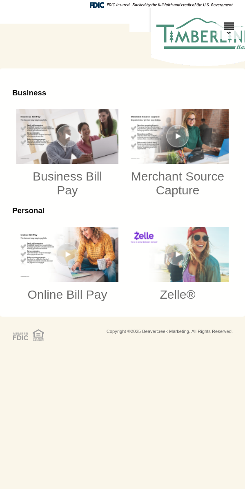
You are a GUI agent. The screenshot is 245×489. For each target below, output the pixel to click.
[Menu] (228, 22)
